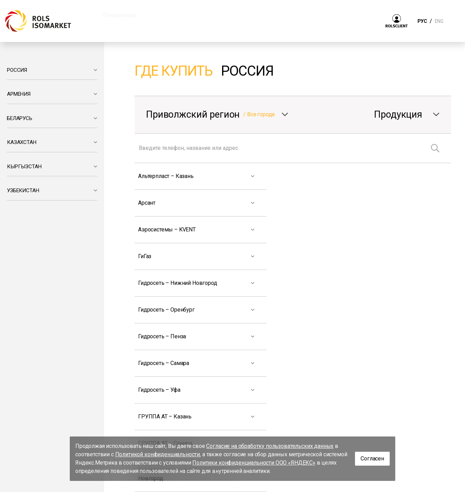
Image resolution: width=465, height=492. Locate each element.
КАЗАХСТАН (21, 142)
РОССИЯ (17, 70)
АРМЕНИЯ (19, 94)
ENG (439, 21)
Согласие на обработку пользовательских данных (269, 446)
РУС (422, 21)
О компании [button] (118, 14)
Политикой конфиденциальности (157, 454)
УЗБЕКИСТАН (23, 190)
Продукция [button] (172, 14)
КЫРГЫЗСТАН (24, 166)
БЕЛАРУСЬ (19, 118)
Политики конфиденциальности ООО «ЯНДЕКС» (253, 462)
